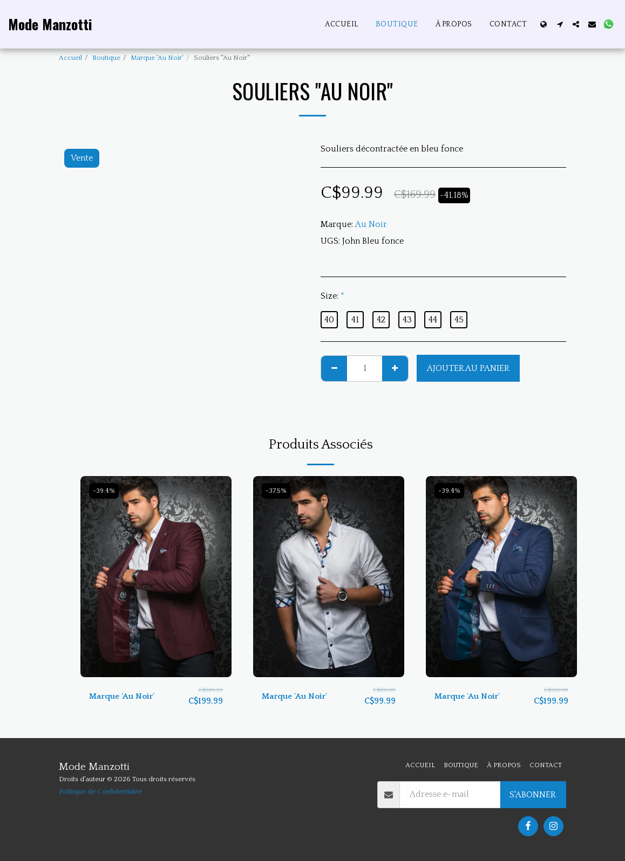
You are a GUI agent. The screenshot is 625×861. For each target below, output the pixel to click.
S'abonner (532, 795)
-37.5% (277, 491)
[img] (156, 576)
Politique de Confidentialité (100, 791)
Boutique (106, 57)
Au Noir (371, 224)
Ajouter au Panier (468, 368)
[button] (559, 24)
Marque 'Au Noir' (157, 57)
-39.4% (104, 491)
